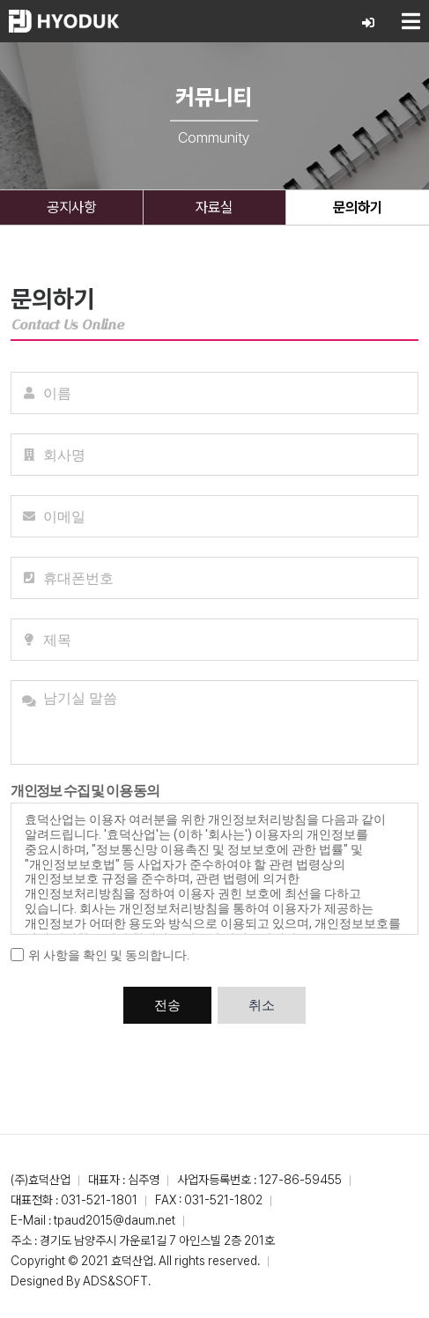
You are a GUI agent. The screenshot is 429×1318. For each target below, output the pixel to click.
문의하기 (357, 207)
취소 (261, 1005)
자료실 (214, 207)
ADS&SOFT (115, 1281)
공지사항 (71, 207)
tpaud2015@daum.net (114, 1220)
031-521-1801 (99, 1200)
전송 (167, 1005)
